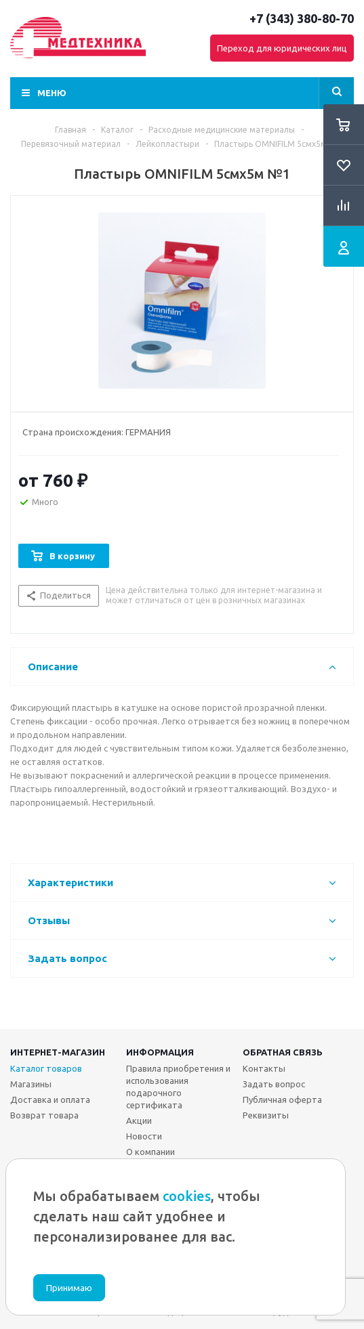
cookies (187, 1196)
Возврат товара (44, 1115)
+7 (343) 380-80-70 (301, 18)
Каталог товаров (46, 1068)
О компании (150, 1151)
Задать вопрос (274, 1084)
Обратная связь (283, 1052)
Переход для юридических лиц (282, 48)
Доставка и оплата (50, 1099)
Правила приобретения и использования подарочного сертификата (178, 1087)
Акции (139, 1120)
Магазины (31, 1084)
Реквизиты (266, 1115)
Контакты (264, 1068)
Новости (144, 1136)
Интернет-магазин (57, 1052)
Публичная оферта (282, 1099)
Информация (160, 1052)
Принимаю (69, 1288)
